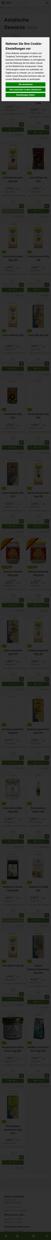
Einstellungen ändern (25, 95)
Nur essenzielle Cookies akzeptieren (25, 90)
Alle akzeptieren (25, 84)
